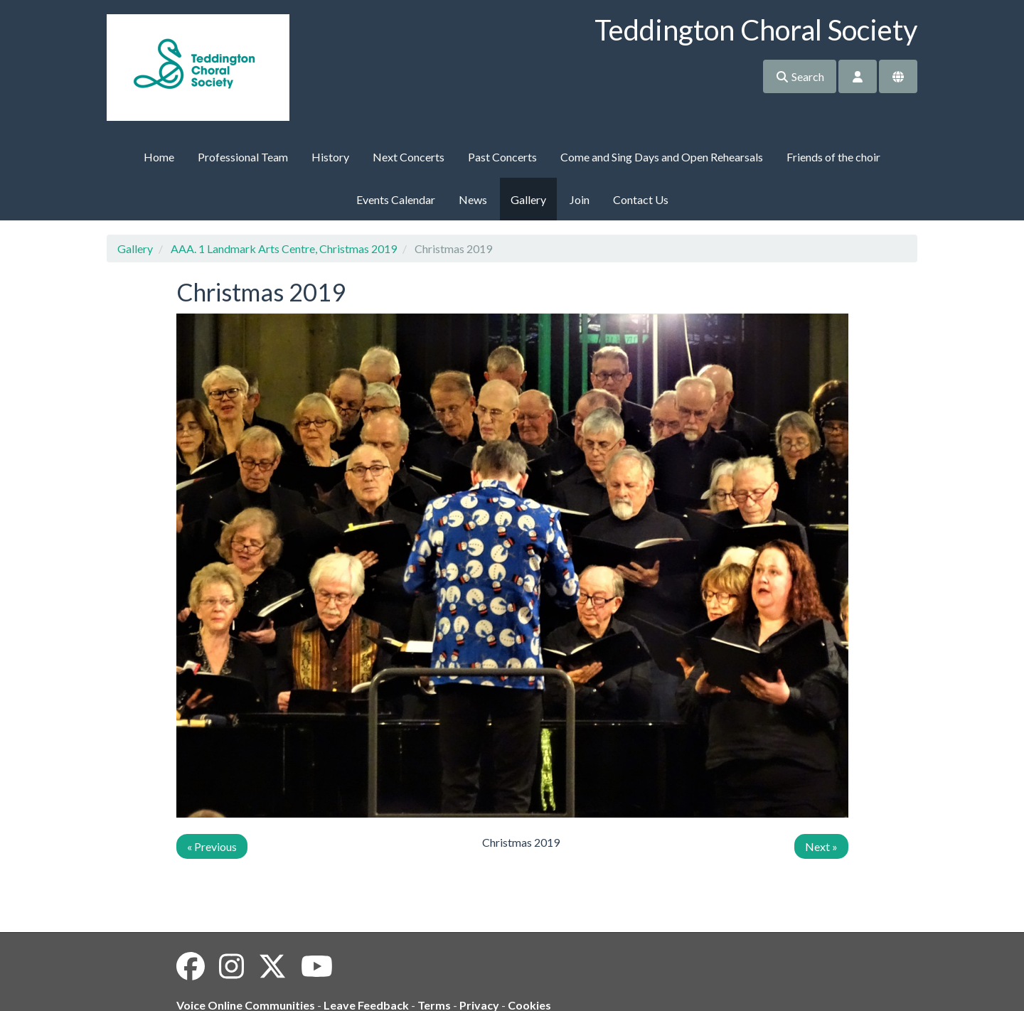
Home (159, 157)
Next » (821, 846)
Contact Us (640, 199)
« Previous (212, 846)
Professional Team (243, 157)
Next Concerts (408, 157)
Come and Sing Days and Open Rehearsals (661, 157)
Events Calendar (395, 199)
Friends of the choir (833, 157)
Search (799, 76)
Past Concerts (502, 157)
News (473, 199)
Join (580, 199)
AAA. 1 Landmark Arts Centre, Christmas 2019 (284, 248)
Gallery (528, 199)
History (330, 157)
